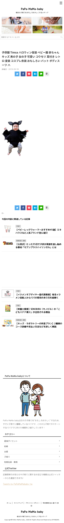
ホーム (9, 503)
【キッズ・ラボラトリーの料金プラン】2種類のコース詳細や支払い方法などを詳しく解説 (39, 325)
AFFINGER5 (55, 520)
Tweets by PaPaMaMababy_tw (17, 484)
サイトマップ (18, 503)
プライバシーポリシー (33, 503)
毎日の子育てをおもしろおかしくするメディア (32, 516)
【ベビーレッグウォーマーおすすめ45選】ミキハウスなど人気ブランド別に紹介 (38, 231)
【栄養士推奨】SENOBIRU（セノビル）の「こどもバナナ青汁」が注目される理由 (38, 311)
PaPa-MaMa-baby (32, 9)
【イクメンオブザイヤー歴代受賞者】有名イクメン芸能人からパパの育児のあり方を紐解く (38, 296)
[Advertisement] (33, 100)
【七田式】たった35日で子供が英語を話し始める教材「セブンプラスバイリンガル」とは (38, 246)
